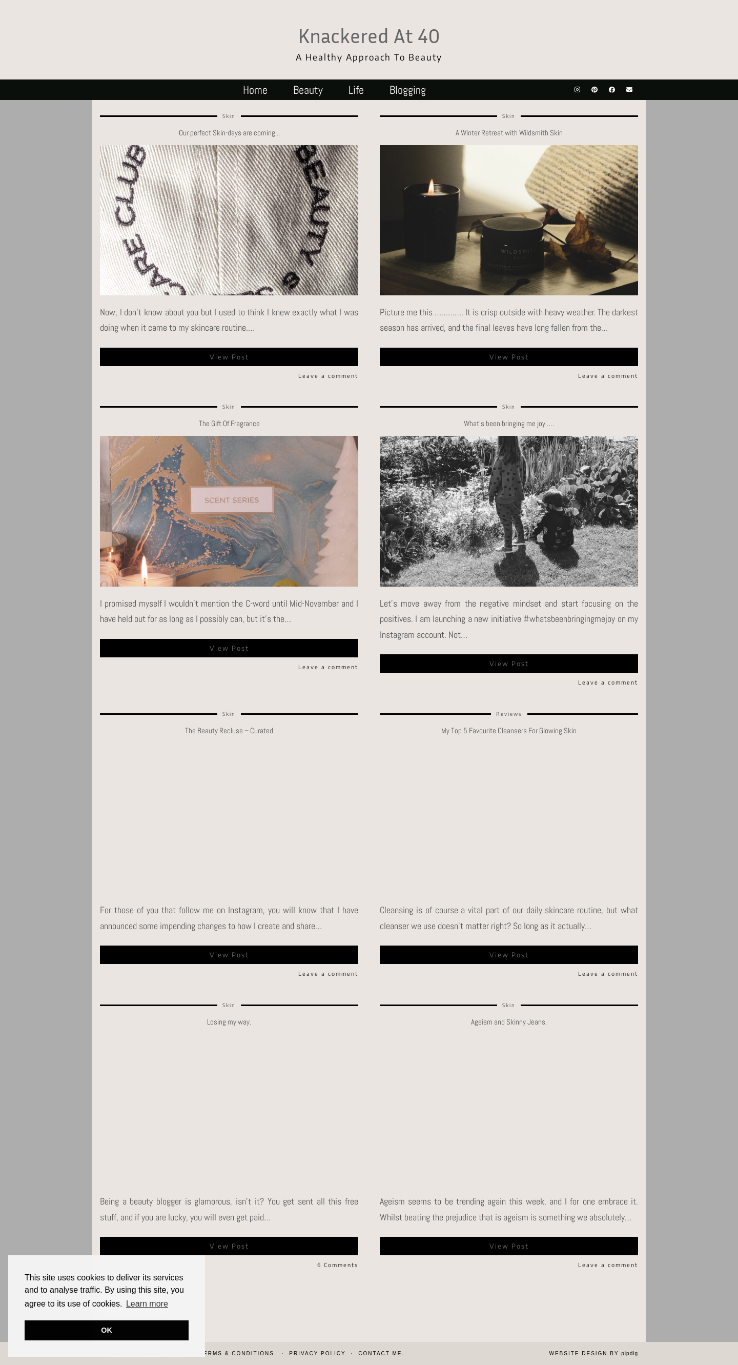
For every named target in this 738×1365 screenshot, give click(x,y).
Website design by (593, 1353)
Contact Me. (381, 1353)
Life (356, 90)
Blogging (407, 90)
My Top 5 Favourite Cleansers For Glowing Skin (509, 730)
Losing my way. (229, 1022)
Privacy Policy (317, 1353)
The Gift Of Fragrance (229, 423)
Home (255, 90)
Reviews (509, 714)
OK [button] (106, 1330)
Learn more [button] (147, 1303)
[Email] (629, 89)
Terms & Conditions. (238, 1353)
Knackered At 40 (369, 36)
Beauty (308, 90)
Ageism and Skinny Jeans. (509, 1022)
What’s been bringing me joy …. (509, 423)
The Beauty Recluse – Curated (229, 730)
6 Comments (337, 1264)
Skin (229, 116)
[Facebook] (612, 89)
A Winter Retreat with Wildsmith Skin (509, 132)
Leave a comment (328, 375)
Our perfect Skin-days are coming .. (229, 132)
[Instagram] (577, 89)
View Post (229, 357)
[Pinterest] (594, 89)
